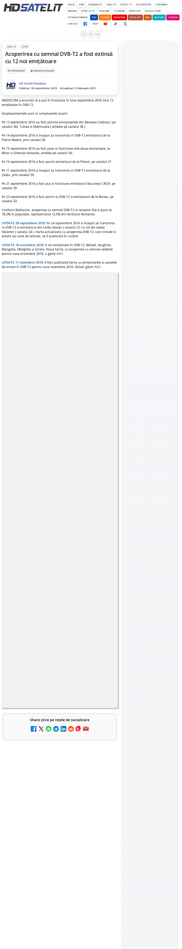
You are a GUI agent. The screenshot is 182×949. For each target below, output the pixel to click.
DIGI (94, 17)
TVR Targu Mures (143, 74)
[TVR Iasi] (150, 170)
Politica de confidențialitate (150, 619)
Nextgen (159, 17)
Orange (104, 17)
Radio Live (134, 10)
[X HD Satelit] (125, 24)
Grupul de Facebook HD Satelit (150, 453)
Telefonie (104, 10)
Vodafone (119, 17)
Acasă (71, 4)
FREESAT (143, 553)
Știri (81, 4)
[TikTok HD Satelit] (115, 24)
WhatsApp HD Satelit (150, 465)
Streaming (161, 4)
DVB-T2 (11, 46)
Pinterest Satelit (150, 506)
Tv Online (119, 10)
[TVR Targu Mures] (150, 91)
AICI (60, 253)
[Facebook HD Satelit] (85, 24)
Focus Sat (135, 17)
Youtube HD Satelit (150, 476)
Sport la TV (87, 10)
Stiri (25, 46)
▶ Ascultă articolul (42, 70)
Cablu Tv (111, 4)
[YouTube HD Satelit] (105, 24)
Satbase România (78, 17)
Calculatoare (153, 10)
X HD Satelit (150, 496)
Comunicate (95, 4)
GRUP (95, 23)
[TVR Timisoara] (150, 131)
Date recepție (143, 4)
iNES (147, 17)
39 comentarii (16, 70)
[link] (150, 87)
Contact (73, 23)
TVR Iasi (135, 152)
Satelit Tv (126, 4)
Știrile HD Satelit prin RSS (150, 518)
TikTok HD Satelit (150, 485)
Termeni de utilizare (150, 607)
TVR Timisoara (141, 113)
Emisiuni (72, 10)
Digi (130, 553)
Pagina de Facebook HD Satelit (150, 439)
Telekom (173, 17)
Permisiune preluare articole (150, 595)
